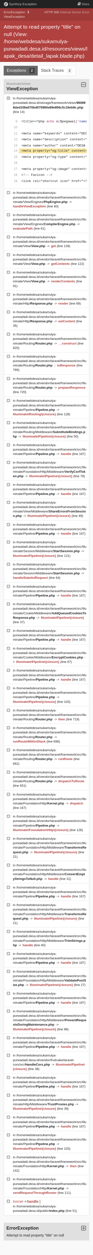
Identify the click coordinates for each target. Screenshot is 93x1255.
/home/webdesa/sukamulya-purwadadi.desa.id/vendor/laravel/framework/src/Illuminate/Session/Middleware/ (49, 546)
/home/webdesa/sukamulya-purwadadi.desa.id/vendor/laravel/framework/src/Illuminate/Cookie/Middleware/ (49, 653)
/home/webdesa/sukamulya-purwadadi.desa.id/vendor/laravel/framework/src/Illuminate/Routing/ (49, 338)
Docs (83, 4)
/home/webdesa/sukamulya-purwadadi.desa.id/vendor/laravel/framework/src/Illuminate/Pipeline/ (49, 405)
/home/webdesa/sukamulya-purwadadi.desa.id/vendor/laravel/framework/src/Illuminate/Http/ (49, 299)
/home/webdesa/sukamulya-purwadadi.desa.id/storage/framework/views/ (49, 102)
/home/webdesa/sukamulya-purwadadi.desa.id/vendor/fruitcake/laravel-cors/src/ (43, 1060)
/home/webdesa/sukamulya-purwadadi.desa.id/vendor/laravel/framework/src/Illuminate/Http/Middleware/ (49, 1099)
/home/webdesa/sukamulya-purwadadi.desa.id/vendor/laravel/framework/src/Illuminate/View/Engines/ (49, 197)
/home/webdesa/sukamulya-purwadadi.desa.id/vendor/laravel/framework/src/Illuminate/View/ (49, 241)
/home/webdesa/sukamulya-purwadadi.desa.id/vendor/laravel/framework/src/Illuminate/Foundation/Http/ (49, 799)
